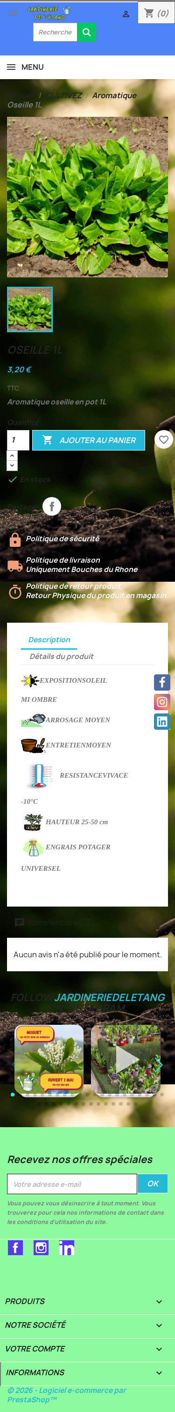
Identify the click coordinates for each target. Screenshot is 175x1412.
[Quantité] (18, 440)
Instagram (41, 1247)
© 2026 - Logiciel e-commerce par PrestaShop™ (66, 1395)
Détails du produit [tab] (61, 656)
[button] (158, 1064)
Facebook (15, 1247)
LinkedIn (66, 1247)
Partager (51, 506)
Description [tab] (49, 640)
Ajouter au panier (88, 440)
